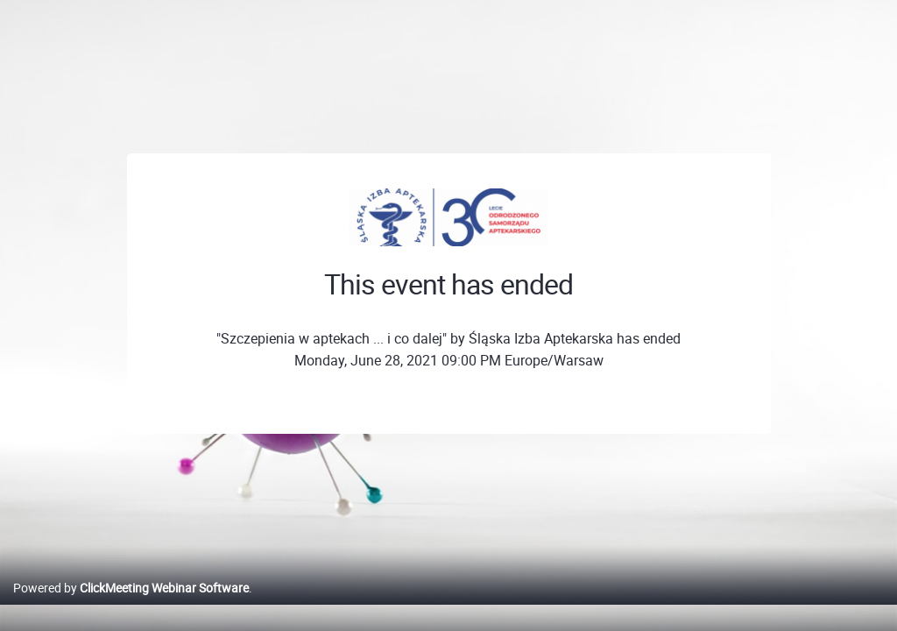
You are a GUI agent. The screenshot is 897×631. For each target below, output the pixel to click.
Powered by (131, 606)
